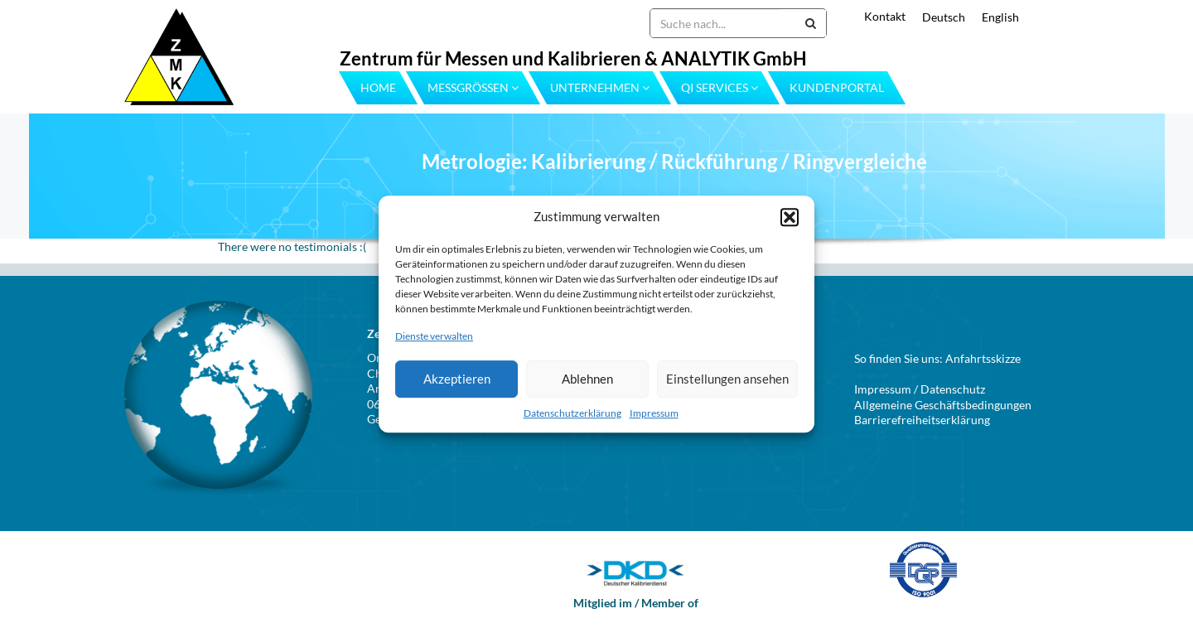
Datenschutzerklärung (572, 413)
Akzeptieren (456, 378)
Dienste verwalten (434, 337)
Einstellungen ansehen (727, 378)
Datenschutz (952, 389)
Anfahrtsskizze (983, 358)
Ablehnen (587, 378)
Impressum (654, 413)
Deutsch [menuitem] (943, 17)
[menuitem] (935, 17)
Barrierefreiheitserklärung (922, 420)
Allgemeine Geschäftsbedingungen (942, 405)
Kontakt (885, 16)
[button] (789, 217)
